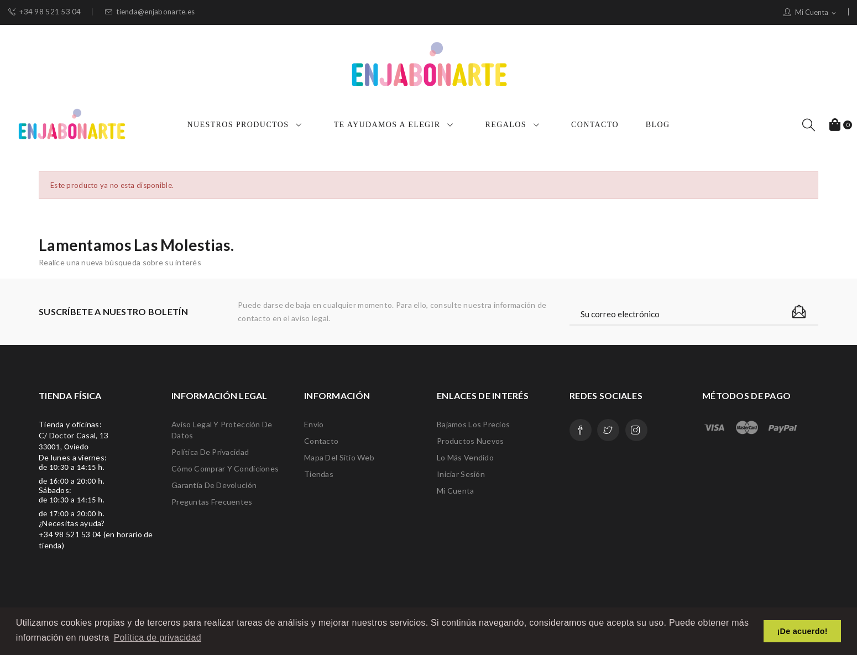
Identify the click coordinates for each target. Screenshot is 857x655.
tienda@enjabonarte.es (150, 12)
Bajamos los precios (473, 424)
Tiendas (318, 474)
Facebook (580, 430)
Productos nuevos (470, 441)
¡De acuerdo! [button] (802, 631)
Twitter (608, 430)
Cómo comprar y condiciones (225, 468)
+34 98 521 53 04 (44, 12)
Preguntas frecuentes (212, 501)
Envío (313, 424)
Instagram (636, 430)
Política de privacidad (210, 452)
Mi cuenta (455, 490)
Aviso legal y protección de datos (222, 430)
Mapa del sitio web (339, 457)
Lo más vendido (465, 457)
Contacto (321, 441)
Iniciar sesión (461, 474)
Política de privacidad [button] (157, 637)
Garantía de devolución (214, 485)
